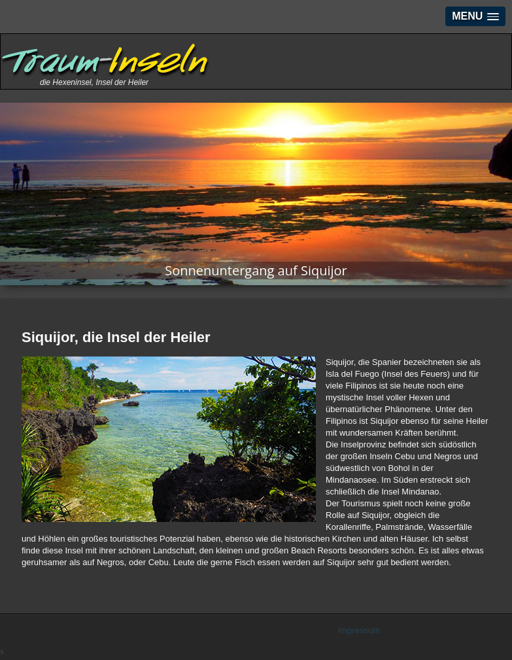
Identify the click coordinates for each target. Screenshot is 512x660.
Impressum (359, 630)
